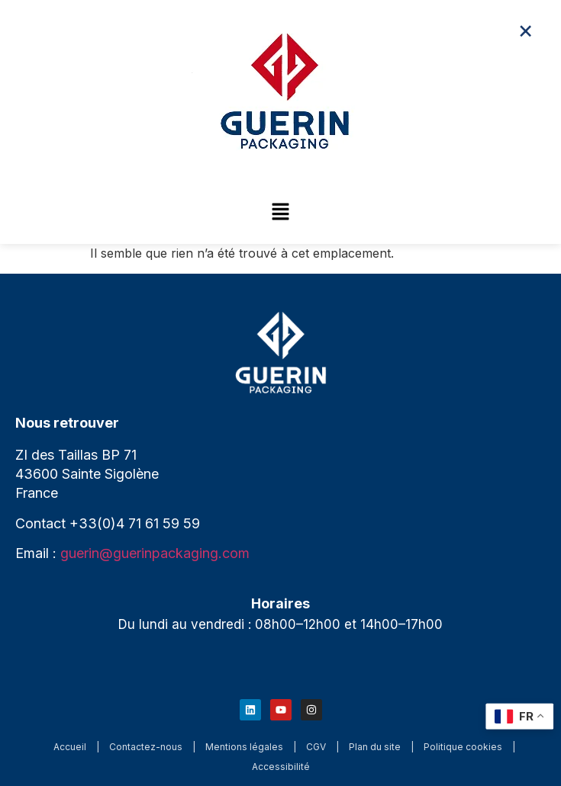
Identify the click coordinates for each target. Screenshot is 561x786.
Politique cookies (463, 746)
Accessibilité (281, 766)
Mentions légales (244, 746)
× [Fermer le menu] (525, 29)
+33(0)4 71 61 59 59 (134, 523)
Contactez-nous (145, 746)
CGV (316, 746)
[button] (280, 212)
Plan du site (375, 746)
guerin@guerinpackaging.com (155, 553)
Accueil (69, 746)
